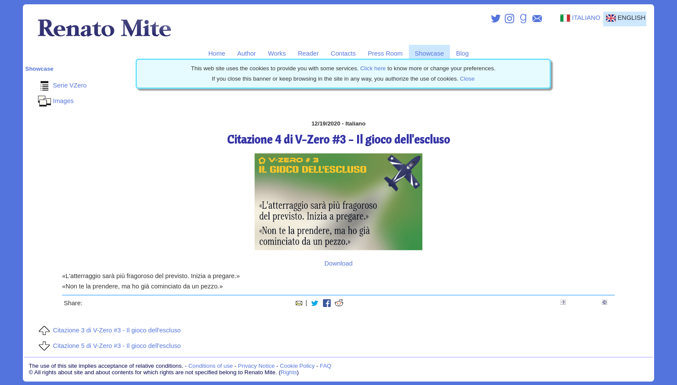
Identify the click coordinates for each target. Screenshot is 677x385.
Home (216, 53)
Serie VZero (61, 85)
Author (246, 53)
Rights (289, 372)
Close (467, 78)
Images (55, 100)
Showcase (429, 53)
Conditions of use (210, 366)
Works (277, 53)
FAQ (326, 366)
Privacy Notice (256, 366)
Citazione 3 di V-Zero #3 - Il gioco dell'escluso (108, 330)
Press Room (385, 53)
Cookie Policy (297, 366)
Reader (308, 53)
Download (338, 263)
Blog (462, 53)
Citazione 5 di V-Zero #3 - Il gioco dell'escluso (108, 345)
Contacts (343, 53)
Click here (373, 68)
